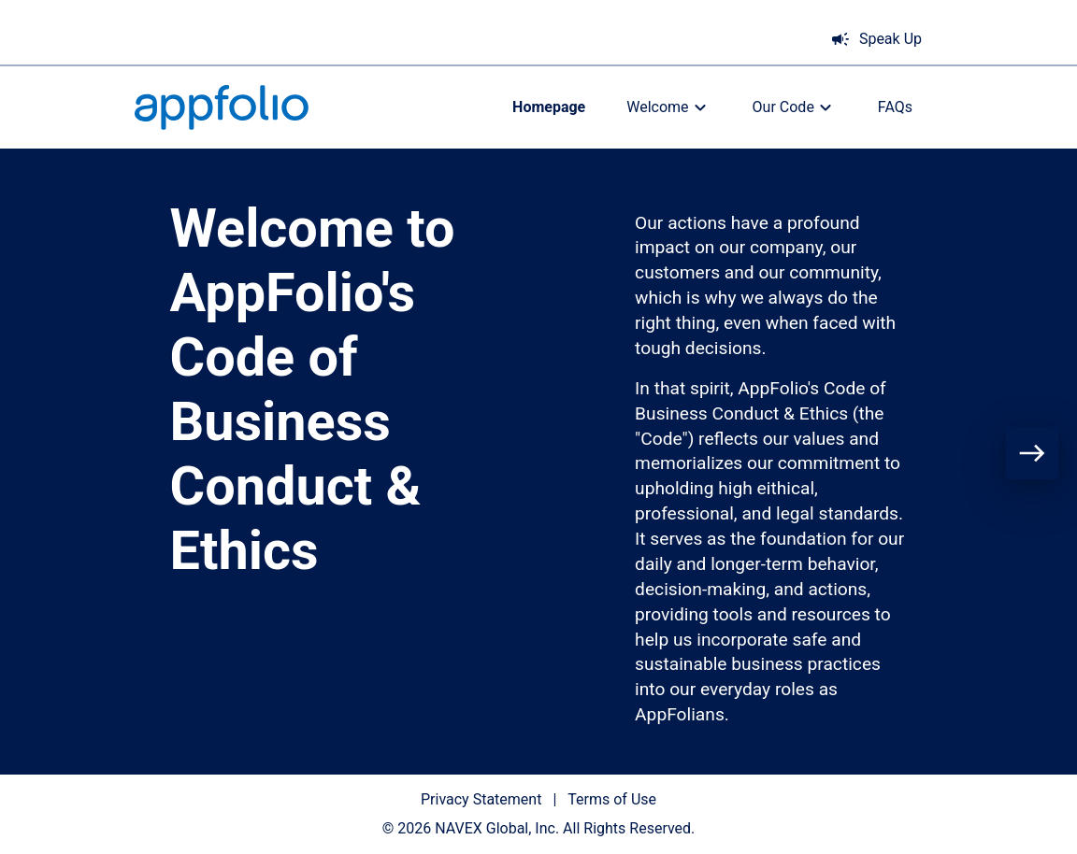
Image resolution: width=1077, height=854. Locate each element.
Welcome (668, 107)
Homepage (548, 107)
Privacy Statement (481, 799)
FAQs (895, 107)
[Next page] (1032, 453)
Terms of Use (611, 799)
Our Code (795, 107)
